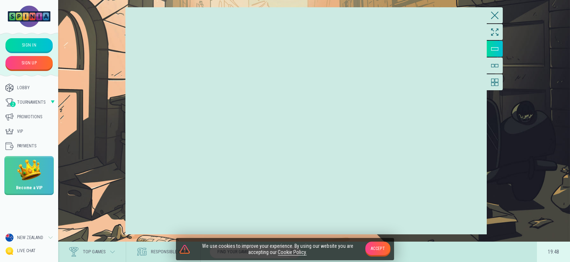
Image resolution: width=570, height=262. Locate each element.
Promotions (23, 117)
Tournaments (25, 102)
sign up (29, 63)
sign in (29, 45)
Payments (20, 146)
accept (378, 248)
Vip (14, 131)
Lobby (17, 88)
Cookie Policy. (292, 252)
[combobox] (29, 237)
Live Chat (20, 251)
